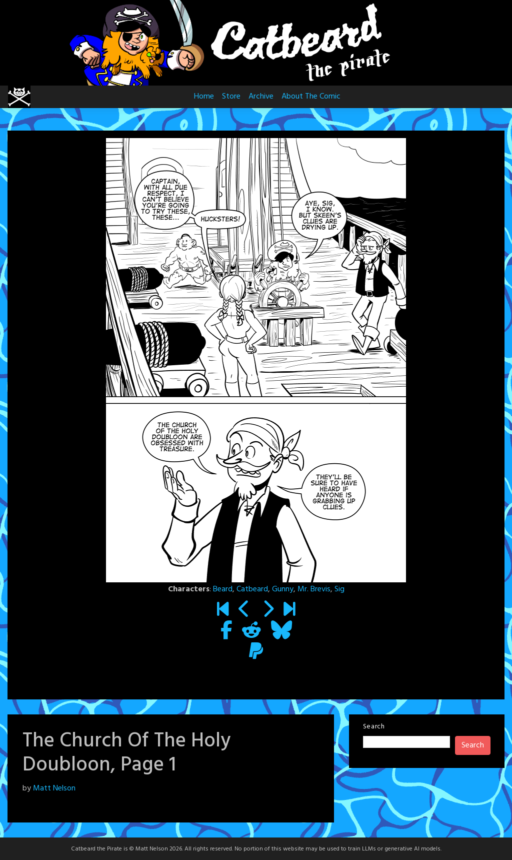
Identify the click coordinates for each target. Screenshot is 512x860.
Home (204, 96)
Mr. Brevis (314, 589)
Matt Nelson (54, 788)
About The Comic (311, 96)
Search (374, 726)
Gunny (283, 589)
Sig (339, 589)
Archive (261, 96)
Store (231, 96)
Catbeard (252, 589)
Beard (222, 589)
